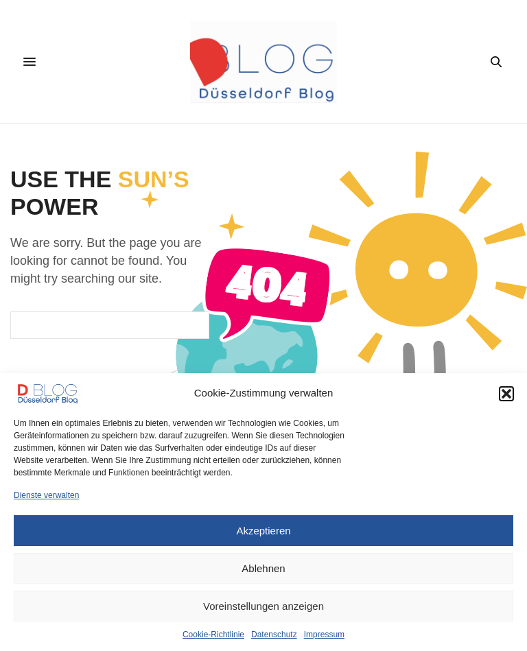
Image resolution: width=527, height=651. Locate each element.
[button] (506, 394)
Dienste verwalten (46, 495)
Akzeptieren (263, 530)
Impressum (324, 634)
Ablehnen (263, 568)
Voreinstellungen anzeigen (263, 606)
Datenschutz (274, 634)
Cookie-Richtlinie (213, 634)
